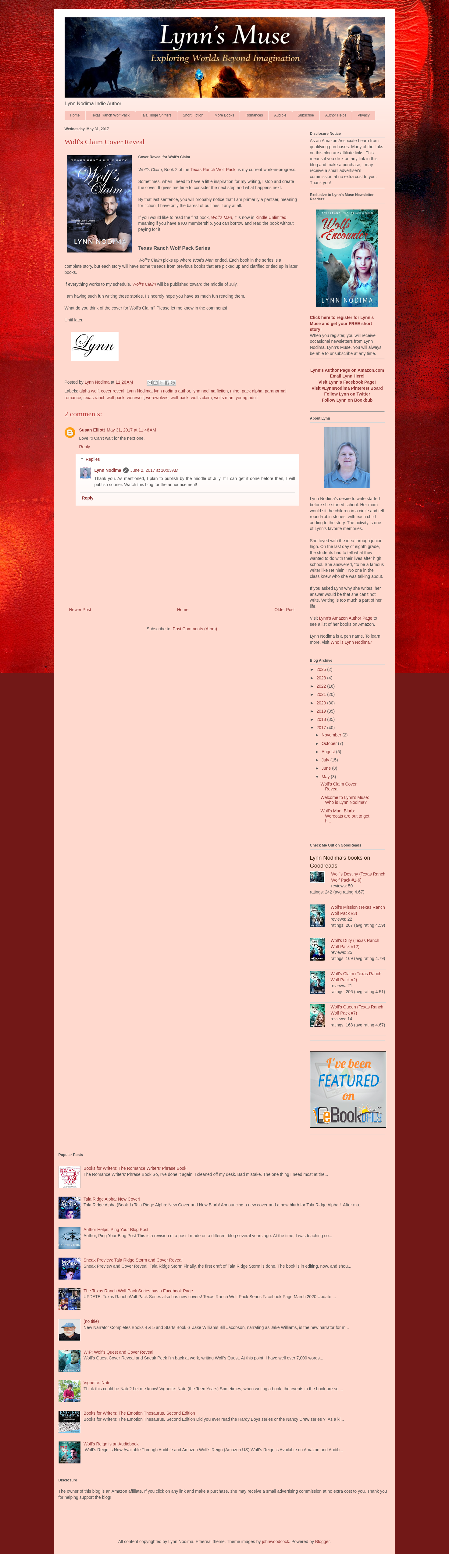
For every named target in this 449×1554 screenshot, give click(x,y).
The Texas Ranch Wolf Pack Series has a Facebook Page (138, 1290)
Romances (254, 115)
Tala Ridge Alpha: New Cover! (112, 1199)
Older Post (284, 609)
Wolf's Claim (144, 284)
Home (75, 115)
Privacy (363, 115)
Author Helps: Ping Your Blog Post (116, 1229)
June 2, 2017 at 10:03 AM (154, 470)
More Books (224, 115)
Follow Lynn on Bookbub (347, 400)
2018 (321, 719)
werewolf (135, 397)
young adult (247, 397)
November (332, 734)
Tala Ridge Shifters (156, 115)
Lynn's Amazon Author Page (345, 618)
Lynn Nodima (139, 391)
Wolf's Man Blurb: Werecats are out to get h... (344, 816)
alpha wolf (89, 391)
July (326, 759)
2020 (321, 702)
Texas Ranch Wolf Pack (110, 115)
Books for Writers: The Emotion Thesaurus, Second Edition (139, 1413)
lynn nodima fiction (210, 391)
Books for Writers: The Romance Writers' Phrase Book (135, 1168)
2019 (321, 711)
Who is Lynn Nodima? (351, 642)
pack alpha (252, 391)
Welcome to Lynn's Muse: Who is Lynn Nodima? (344, 800)
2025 (321, 669)
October (330, 743)
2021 (321, 694)
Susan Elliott (92, 430)
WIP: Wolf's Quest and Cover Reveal (118, 1352)
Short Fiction (193, 115)
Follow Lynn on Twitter (347, 394)
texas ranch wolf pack (104, 397)
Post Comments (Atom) (195, 628)
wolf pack (179, 397)
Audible (280, 115)
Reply (84, 446)
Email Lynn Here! (347, 376)
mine (234, 391)
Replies (93, 459)
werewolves (157, 397)
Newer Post (80, 609)
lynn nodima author (172, 391)
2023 (321, 677)
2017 (321, 727)
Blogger (322, 1541)
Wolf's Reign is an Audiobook (111, 1443)
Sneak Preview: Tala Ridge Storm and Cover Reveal (133, 1260)
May (326, 776)
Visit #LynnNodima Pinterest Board (347, 388)
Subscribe (306, 115)
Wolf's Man (221, 217)
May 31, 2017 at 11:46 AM (131, 430)
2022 (321, 686)
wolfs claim (201, 397)
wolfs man (223, 397)
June (327, 768)
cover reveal (112, 391)
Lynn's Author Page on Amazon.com (347, 370)
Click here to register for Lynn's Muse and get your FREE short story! (342, 323)
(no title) (91, 1321)
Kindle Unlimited (270, 217)
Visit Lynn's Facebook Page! (347, 382)
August (329, 751)
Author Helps (335, 115)
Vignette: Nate (97, 1382)
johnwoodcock (275, 1541)
